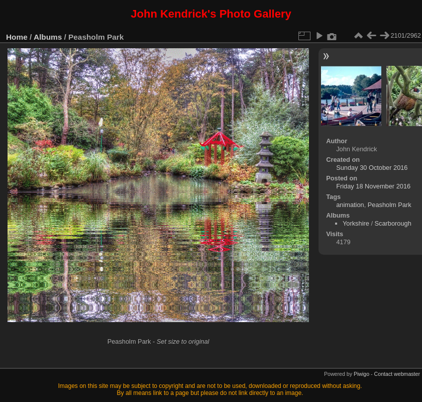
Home (17, 37)
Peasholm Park (389, 205)
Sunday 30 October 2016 (371, 167)
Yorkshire (356, 223)
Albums (48, 37)
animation (350, 205)
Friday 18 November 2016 (373, 186)
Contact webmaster (397, 374)
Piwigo (361, 374)
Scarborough (393, 223)
